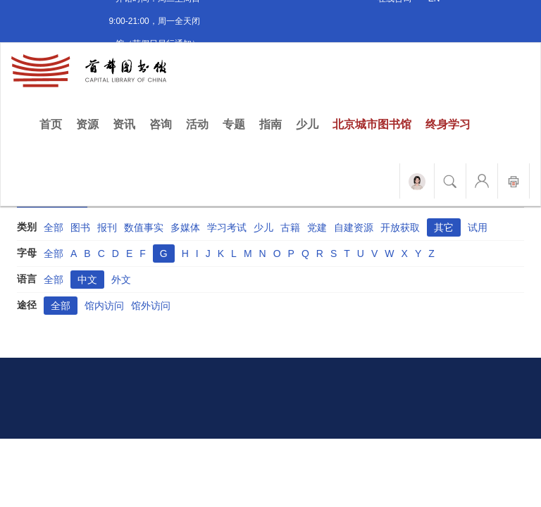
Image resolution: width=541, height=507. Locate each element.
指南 (270, 124)
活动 (197, 124)
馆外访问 (150, 305)
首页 (54, 123)
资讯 (124, 124)
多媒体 (185, 227)
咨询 (160, 124)
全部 (53, 227)
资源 (87, 124)
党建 (317, 227)
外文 (121, 279)
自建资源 (353, 227)
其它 (444, 227)
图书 (80, 227)
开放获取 (400, 227)
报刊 (107, 227)
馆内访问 (104, 305)
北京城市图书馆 (371, 124)
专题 (234, 124)
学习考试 (227, 227)
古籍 (290, 227)
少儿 (307, 124)
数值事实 (143, 227)
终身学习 (448, 124)
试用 (477, 227)
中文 (87, 279)
